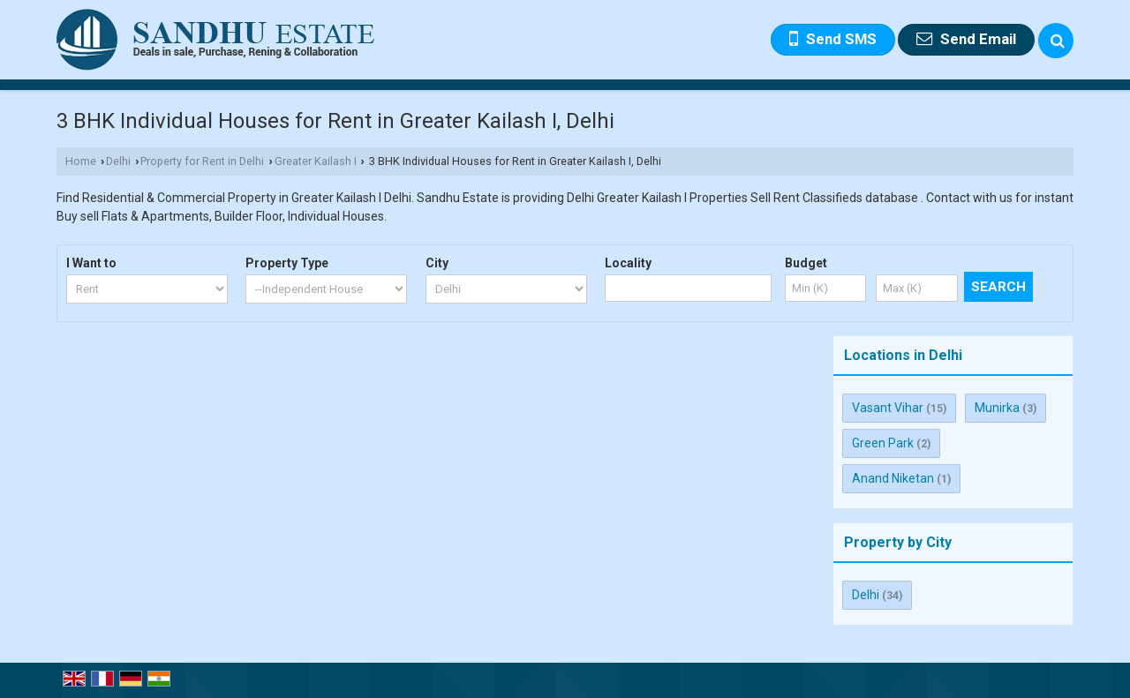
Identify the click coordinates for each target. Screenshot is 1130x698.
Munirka (997, 408)
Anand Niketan (893, 478)
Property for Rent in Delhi (202, 161)
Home (80, 161)
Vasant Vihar (887, 408)
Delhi (118, 161)
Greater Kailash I (316, 161)
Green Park (883, 443)
